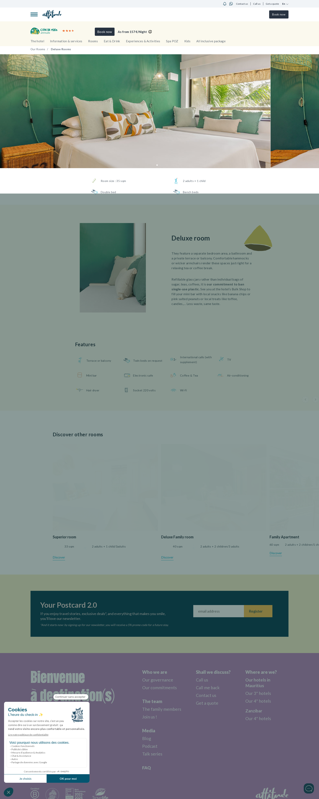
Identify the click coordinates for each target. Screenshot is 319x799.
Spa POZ (172, 41)
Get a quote (272, 3)
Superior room (64, 537)
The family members (160, 709)
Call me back (208, 687)
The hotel (37, 41)
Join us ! (148, 717)
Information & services (66, 41)
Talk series (150, 754)
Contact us (242, 3)
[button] (157, 165)
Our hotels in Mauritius (258, 682)
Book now (278, 14)
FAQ (144, 767)
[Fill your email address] (218, 611)
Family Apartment (284, 537)
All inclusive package (211, 41)
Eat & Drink (112, 41)
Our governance (156, 680)
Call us (257, 3)
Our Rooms (38, 49)
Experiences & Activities (143, 41)
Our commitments (158, 687)
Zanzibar (254, 710)
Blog (145, 738)
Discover (59, 557)
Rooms (93, 41)
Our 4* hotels (258, 701)
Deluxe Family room (177, 537)
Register (256, 611)
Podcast (148, 746)
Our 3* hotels (258, 693)
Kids (187, 41)
